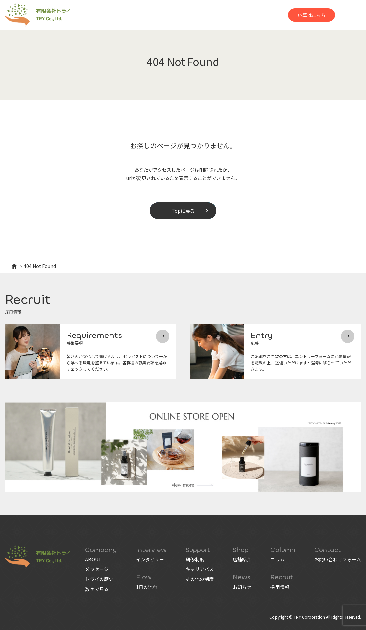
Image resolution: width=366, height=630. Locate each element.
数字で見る (97, 589)
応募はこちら (312, 15)
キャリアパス (200, 569)
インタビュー (150, 559)
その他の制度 (200, 579)
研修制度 (195, 559)
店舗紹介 (242, 559)
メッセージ (97, 569)
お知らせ (242, 586)
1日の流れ (146, 586)
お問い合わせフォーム (337, 559)
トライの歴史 (99, 579)
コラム (277, 559)
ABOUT (93, 559)
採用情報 (279, 586)
